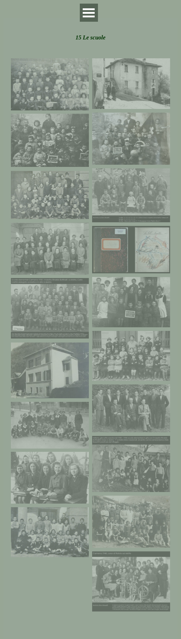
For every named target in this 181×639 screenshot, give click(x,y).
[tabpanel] (90, 33)
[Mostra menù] (89, 13)
